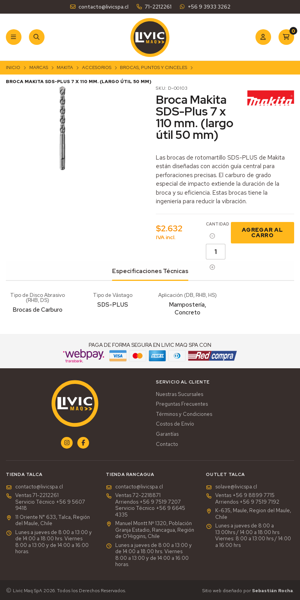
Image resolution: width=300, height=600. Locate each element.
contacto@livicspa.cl (99, 6)
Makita (65, 67)
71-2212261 (153, 6)
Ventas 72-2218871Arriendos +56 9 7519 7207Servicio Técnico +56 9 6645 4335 (145, 505)
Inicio (13, 67)
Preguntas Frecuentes (182, 404)
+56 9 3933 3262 (204, 6)
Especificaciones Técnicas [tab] (150, 271)
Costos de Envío (175, 424)
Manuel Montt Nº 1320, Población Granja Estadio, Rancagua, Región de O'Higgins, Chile (150, 530)
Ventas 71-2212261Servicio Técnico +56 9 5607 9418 (45, 501)
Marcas (38, 67)
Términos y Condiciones (184, 414)
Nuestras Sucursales (179, 394)
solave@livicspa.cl (231, 487)
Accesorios (96, 67)
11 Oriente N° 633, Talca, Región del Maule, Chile (48, 520)
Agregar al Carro (262, 232)
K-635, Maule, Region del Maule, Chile (248, 514)
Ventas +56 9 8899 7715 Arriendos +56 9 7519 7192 (242, 498)
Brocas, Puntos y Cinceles (153, 67)
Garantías (167, 434)
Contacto (167, 444)
